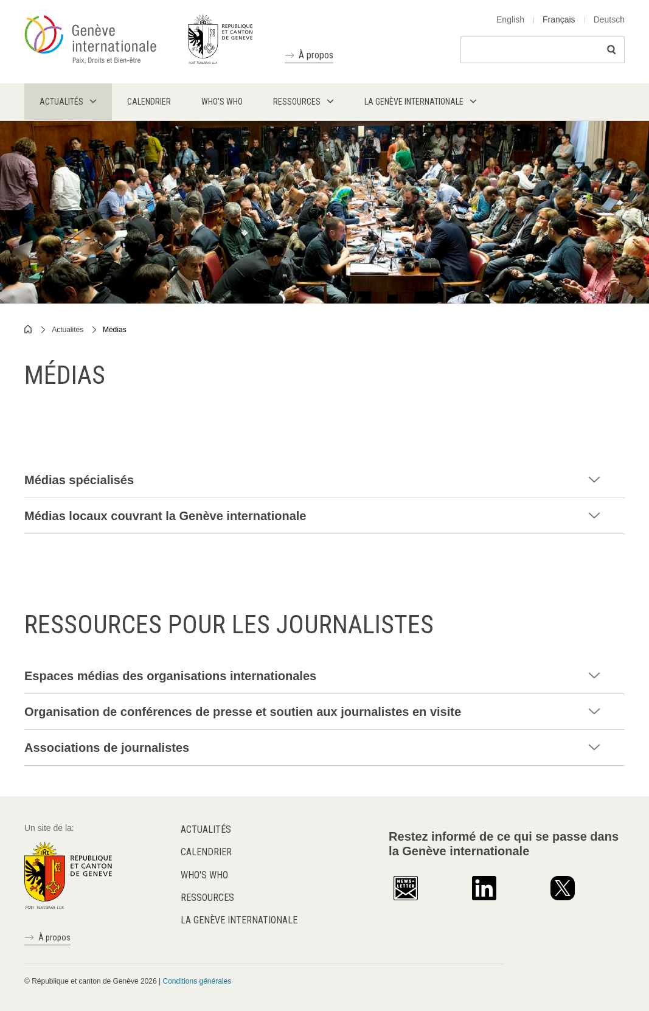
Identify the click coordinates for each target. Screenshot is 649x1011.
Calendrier (206, 852)
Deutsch (609, 19)
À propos (316, 55)
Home (28, 329)
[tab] (324, 480)
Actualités (67, 329)
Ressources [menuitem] (297, 101)
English (510, 19)
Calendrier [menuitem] (149, 101)
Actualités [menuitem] (61, 101)
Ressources (207, 897)
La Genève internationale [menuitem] (413, 101)
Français (559, 19)
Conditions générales (196, 981)
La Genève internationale (239, 920)
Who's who (204, 875)
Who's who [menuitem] (222, 101)
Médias (115, 329)
